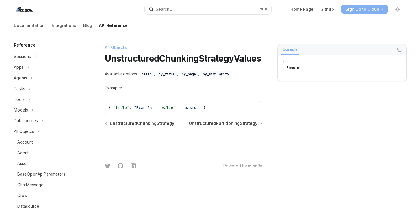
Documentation (29, 27)
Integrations (64, 27)
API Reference (113, 27)
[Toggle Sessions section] (46, 56)
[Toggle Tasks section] (46, 88)
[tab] (290, 49)
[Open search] (208, 9)
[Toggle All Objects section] (46, 131)
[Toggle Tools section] (46, 99)
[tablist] (335, 50)
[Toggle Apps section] (46, 67)
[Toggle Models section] (46, 110)
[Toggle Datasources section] (46, 121)
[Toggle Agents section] (46, 78)
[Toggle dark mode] (397, 9)
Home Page (301, 9)
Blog (87, 27)
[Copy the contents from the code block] (399, 49)
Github (327, 9)
